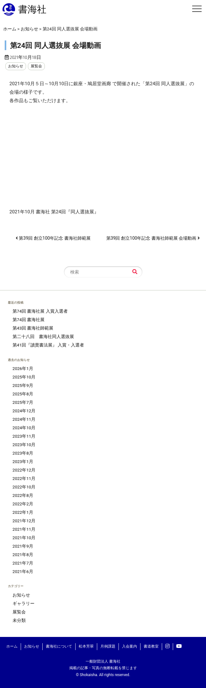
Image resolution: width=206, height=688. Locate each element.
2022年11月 (24, 478)
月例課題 (107, 646)
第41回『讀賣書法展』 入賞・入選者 (48, 344)
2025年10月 (24, 376)
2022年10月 (24, 486)
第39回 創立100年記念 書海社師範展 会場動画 (153, 238)
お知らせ (15, 66)
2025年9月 (23, 385)
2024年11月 (24, 419)
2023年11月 (24, 436)
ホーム (12, 646)
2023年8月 (23, 453)
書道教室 (151, 646)
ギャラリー (23, 603)
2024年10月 (24, 427)
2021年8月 (23, 554)
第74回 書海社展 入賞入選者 (40, 311)
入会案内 (129, 646)
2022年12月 (24, 469)
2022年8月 (23, 495)
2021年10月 (24, 537)
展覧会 (36, 66)
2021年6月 (23, 571)
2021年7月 (23, 563)
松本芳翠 (86, 646)
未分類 (19, 620)
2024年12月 (24, 410)
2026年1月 (23, 368)
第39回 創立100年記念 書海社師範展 (53, 238)
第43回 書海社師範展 (33, 328)
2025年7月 (23, 402)
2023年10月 (24, 444)
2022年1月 (23, 512)
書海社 (32, 9)
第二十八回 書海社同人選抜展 (43, 336)
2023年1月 (23, 461)
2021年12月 (24, 520)
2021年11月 (24, 529)
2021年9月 (23, 546)
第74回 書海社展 (29, 319)
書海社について (59, 646)
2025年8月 (23, 393)
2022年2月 (23, 503)
